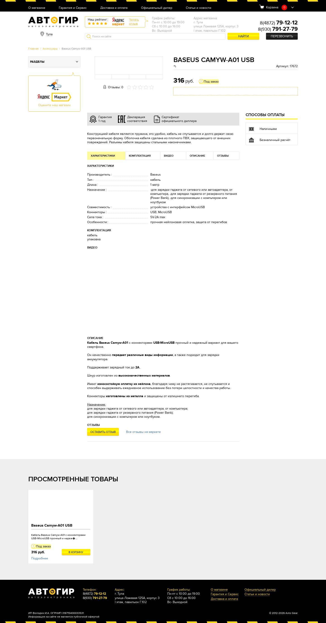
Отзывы (223, 156)
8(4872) (279, 23)
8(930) (278, 29)
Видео (168, 156)
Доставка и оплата (113, 8)
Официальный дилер (156, 8)
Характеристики (103, 156)
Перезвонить (282, 36)
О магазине (36, 8)
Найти (243, 36)
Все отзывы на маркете (143, 432)
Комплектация (140, 156)
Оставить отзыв (103, 432)
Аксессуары (50, 48)
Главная (33, 48)
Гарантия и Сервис (73, 8)
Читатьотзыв (134, 22)
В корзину (76, 552)
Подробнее (39, 558)
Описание (197, 156)
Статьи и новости (198, 8)
